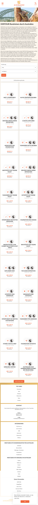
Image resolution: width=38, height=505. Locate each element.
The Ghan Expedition (28, 271)
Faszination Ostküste (28, 343)
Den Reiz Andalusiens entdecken (10, 121)
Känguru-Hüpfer (9, 367)
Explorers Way (10, 271)
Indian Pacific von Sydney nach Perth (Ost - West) (10, 246)
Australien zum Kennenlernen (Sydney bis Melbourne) (28, 368)
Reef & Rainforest (10, 97)
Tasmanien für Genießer (28, 319)
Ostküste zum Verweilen (9, 294)
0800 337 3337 (19, 414)
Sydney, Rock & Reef (9, 343)
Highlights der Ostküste (28, 294)
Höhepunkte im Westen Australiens (10, 319)
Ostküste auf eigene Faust (28, 195)
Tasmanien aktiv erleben (28, 145)
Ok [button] (25, 501)
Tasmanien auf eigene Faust (9, 195)
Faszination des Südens (28, 220)
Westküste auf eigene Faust (9, 171)
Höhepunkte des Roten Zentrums (10, 220)
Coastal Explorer (28, 121)
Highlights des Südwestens (10, 146)
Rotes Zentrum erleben (28, 97)
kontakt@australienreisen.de (19, 418)
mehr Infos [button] (16, 498)
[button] (2, 3)
